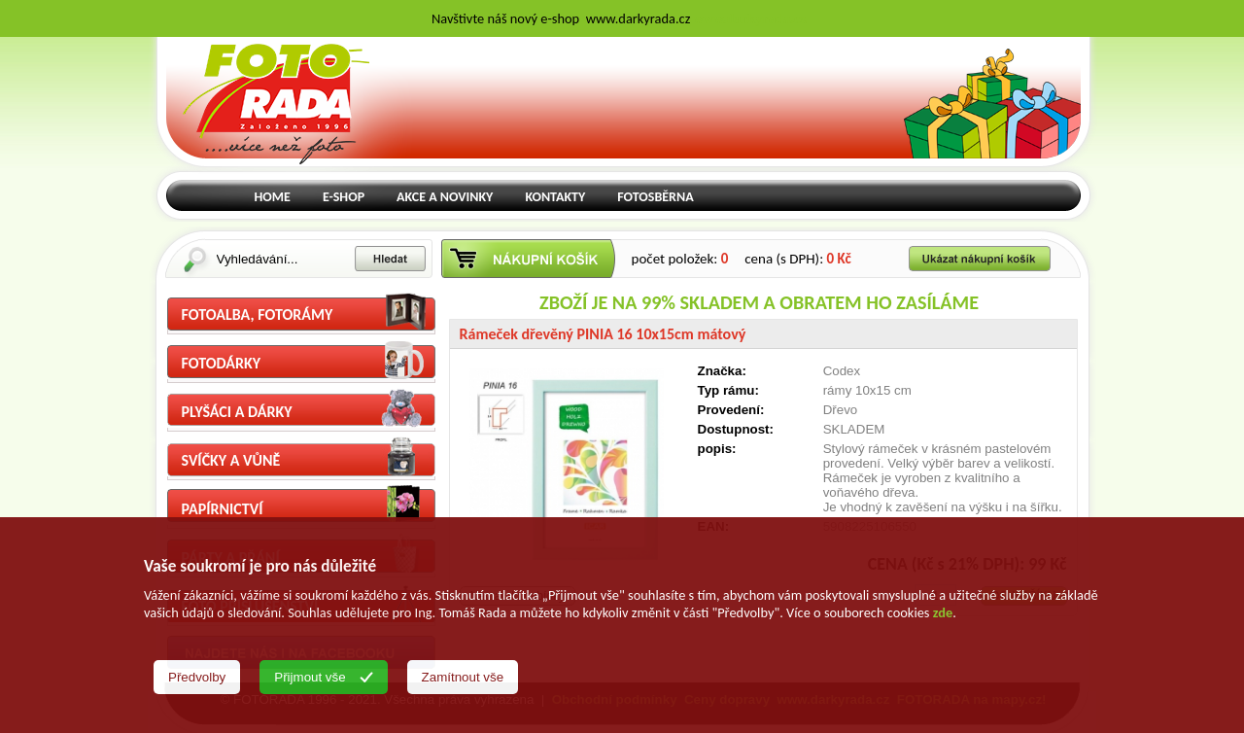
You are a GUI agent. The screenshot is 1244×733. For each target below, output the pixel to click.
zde (942, 612)
